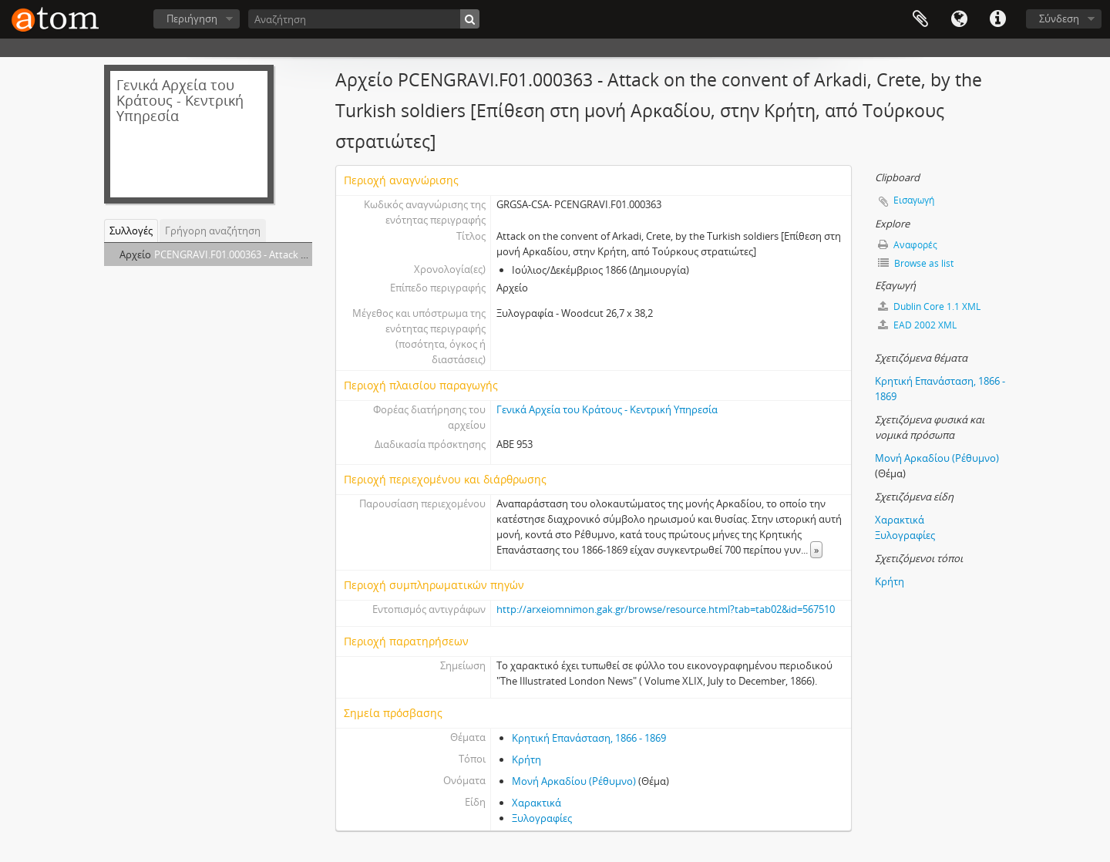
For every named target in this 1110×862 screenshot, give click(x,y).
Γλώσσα (959, 19)
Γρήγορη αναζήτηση (213, 230)
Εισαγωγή (913, 200)
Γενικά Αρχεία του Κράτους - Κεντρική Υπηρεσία (607, 409)
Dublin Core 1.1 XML (929, 306)
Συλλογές (131, 230)
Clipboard (920, 19)
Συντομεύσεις (997, 19)
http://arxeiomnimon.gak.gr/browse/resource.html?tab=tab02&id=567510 (665, 609)
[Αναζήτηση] (363, 19)
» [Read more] (816, 550)
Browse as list (916, 263)
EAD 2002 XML (917, 325)
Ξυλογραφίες (542, 818)
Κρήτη (526, 759)
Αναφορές (907, 244)
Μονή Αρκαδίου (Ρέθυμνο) (574, 781)
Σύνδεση (1059, 18)
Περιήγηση (191, 18)
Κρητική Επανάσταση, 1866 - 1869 (589, 738)
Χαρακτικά (536, 803)
